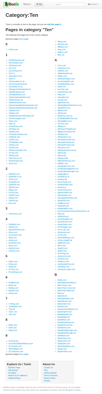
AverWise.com (63, 267)
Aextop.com (62, 100)
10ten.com (12, 121)
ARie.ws (61, 214)
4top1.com (12, 245)
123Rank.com (14, 137)
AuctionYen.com (64, 256)
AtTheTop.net (63, 253)
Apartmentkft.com (65, 193)
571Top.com (13, 269)
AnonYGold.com (64, 182)
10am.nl (11, 79)
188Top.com (13, 155)
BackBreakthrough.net (67, 333)
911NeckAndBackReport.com (20, 343)
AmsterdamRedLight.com (68, 171)
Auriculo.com (63, 259)
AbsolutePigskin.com (66, 79)
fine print (68, 390)
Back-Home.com (64, 285)
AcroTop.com (63, 89)
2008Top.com (14, 174)
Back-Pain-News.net (66, 291)
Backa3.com (63, 306)
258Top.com (13, 187)
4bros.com (12, 232)
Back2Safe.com (64, 304)
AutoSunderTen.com (66, 264)
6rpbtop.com (13, 291)
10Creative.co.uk (15, 87)
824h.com (12, 328)
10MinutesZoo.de (15, 100)
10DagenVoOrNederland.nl (19, 89)
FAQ (46, 370)
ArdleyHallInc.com (65, 208)
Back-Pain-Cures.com (67, 288)
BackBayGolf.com (65, 314)
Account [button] (93, 4)
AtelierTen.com (64, 243)
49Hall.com (13, 227)
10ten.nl (11, 124)
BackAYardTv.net (65, 312)
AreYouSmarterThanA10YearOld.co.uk (73, 211)
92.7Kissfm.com (15, 346)
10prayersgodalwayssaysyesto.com (23, 105)
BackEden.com (64, 343)
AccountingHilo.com (66, 81)
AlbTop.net (62, 113)
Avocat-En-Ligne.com (66, 269)
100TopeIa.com (14, 65)
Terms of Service (51, 375)
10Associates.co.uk (16, 81)
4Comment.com (15, 235)
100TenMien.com (15, 63)
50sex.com (13, 261)
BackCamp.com (64, 338)
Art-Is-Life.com (64, 230)
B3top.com (62, 280)
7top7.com (12, 312)
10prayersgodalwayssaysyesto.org (22, 108)
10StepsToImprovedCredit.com (21, 116)
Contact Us (48, 367)
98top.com (62, 42)
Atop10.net (62, 251)
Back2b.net (62, 296)
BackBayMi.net (64, 317)
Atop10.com (62, 248)
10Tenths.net (13, 129)
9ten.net (61, 55)
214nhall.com (14, 182)
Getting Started (50, 373)
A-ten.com (62, 65)
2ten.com (12, 203)
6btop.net (12, 285)
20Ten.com (13, 179)
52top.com (12, 264)
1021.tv (11, 73)
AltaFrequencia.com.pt (67, 150)
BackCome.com (64, 341)
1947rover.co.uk (15, 158)
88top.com (12, 330)
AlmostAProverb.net (66, 142)
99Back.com (63, 47)
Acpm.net (61, 87)
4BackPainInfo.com (16, 230)
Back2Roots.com (65, 301)
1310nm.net (13, 147)
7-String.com (13, 304)
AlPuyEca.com (64, 147)
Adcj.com (61, 95)
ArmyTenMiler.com (65, 219)
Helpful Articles (14, 378)
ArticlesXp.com (64, 232)
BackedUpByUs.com (66, 346)
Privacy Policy (49, 378)
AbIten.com (62, 76)
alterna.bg (62, 153)
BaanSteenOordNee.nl (67, 283)
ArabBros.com (63, 203)
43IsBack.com (14, 224)
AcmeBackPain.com (66, 84)
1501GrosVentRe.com (17, 150)
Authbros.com (63, 261)
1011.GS (12, 68)
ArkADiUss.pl (63, 216)
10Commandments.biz (17, 84)
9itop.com (62, 49)
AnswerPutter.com (65, 185)
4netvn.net (12, 240)
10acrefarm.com (15, 76)
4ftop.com (12, 238)
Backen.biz (62, 349)
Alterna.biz (62, 155)
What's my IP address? (17, 375)
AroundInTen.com (65, 222)
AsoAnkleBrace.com (66, 238)
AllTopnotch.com (64, 137)
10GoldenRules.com (16, 95)
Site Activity (13, 370)
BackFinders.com (65, 351)
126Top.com (13, 145)
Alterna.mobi (63, 158)
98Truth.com (63, 44)
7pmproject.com (15, 306)
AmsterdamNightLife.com (68, 169)
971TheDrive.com (15, 351)
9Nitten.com (62, 52)
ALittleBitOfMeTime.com (67, 118)
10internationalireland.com (19, 97)
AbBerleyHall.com (65, 73)
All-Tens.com (63, 124)
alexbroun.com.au (65, 116)
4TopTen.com (14, 251)
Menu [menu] (27, 4)
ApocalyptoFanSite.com (67, 198)
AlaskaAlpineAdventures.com (70, 105)
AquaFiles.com (64, 200)
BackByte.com (63, 336)
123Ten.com (13, 140)
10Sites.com (13, 113)
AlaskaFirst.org (64, 108)
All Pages (12, 373)
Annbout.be (62, 179)
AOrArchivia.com (64, 190)
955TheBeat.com (15, 349)
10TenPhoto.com (15, 126)
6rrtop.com (12, 293)
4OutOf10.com (14, 243)
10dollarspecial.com (16, 92)
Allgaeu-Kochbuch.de (66, 132)
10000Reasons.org (16, 60)
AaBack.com (63, 71)
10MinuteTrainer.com (17, 102)
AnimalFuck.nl (63, 177)
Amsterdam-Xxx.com (66, 166)
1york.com (12, 163)
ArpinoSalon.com (65, 224)
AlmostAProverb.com (66, 140)
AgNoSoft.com (63, 102)
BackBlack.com (64, 320)
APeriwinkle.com (64, 195)
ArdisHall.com (63, 206)
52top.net (12, 267)
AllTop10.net (63, 134)
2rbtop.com (13, 198)
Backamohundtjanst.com (68, 309)
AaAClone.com (64, 68)
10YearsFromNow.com (17, 134)
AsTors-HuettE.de (65, 240)
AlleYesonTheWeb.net (67, 129)
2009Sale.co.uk (14, 177)
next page (24, 39)
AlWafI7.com (63, 163)
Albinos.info (62, 110)
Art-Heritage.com (65, 227)
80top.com (12, 325)
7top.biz (11, 309)
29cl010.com (13, 195)
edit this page (53, 24)
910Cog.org (13, 341)
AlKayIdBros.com (65, 121)
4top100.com (13, 248)
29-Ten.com (13, 193)
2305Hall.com (14, 185)
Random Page (14, 367)
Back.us (61, 293)
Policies (47, 381)
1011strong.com (15, 71)
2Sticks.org (13, 200)
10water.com (13, 132)
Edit (39, 4)
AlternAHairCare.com (66, 161)
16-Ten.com (13, 153)
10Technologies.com (17, 118)
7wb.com (12, 314)
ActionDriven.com (65, 92)
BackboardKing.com (66, 322)
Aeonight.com (63, 97)
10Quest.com (14, 110)
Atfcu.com (62, 245)
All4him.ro (62, 126)
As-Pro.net (62, 235)
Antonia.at (62, 187)
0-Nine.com (13, 49)
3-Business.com (15, 214)
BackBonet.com (64, 328)
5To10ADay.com (15, 272)
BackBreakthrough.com (67, 330)
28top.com (12, 190)
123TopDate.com (15, 142)
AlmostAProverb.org (66, 145)
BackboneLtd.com (65, 325)
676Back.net (13, 283)
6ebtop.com (13, 288)
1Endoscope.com (15, 161)
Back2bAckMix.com (66, 298)
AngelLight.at (63, 174)
